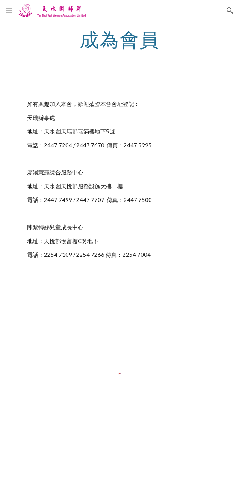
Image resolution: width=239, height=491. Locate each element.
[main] (119, 39)
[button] (9, 10)
